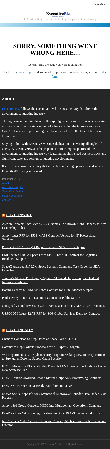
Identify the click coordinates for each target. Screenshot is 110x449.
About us (7, 183)
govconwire (19, 215)
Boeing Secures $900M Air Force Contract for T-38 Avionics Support (47, 290)
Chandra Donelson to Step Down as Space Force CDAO (39, 339)
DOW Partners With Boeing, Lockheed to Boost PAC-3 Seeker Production (51, 413)
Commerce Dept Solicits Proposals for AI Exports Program (41, 347)
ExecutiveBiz (11, 109)
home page (25, 72)
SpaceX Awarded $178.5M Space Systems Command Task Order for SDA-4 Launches (52, 268)
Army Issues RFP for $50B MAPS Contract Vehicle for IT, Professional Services (49, 237)
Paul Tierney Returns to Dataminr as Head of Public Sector (41, 298)
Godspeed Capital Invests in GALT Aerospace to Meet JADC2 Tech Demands (53, 306)
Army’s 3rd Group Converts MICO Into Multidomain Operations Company (51, 405)
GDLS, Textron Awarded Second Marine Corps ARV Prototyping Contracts (51, 378)
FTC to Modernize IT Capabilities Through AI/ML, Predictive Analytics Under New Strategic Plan (54, 368)
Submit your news (12, 195)
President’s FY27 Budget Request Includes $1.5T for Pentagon (43, 247)
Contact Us (8, 199)
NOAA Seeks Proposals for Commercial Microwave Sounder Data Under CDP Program (54, 395)
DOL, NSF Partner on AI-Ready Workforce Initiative (37, 386)
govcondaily (19, 330)
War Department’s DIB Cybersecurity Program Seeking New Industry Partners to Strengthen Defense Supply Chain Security (54, 356)
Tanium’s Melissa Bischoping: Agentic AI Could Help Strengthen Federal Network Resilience (50, 280)
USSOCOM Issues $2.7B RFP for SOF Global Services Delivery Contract (51, 313)
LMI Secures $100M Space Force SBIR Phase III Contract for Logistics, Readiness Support (50, 256)
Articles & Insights (12, 187)
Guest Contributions (13, 191)
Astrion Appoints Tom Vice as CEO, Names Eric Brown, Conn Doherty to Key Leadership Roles (54, 225)
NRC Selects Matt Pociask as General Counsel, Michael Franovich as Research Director (54, 423)
